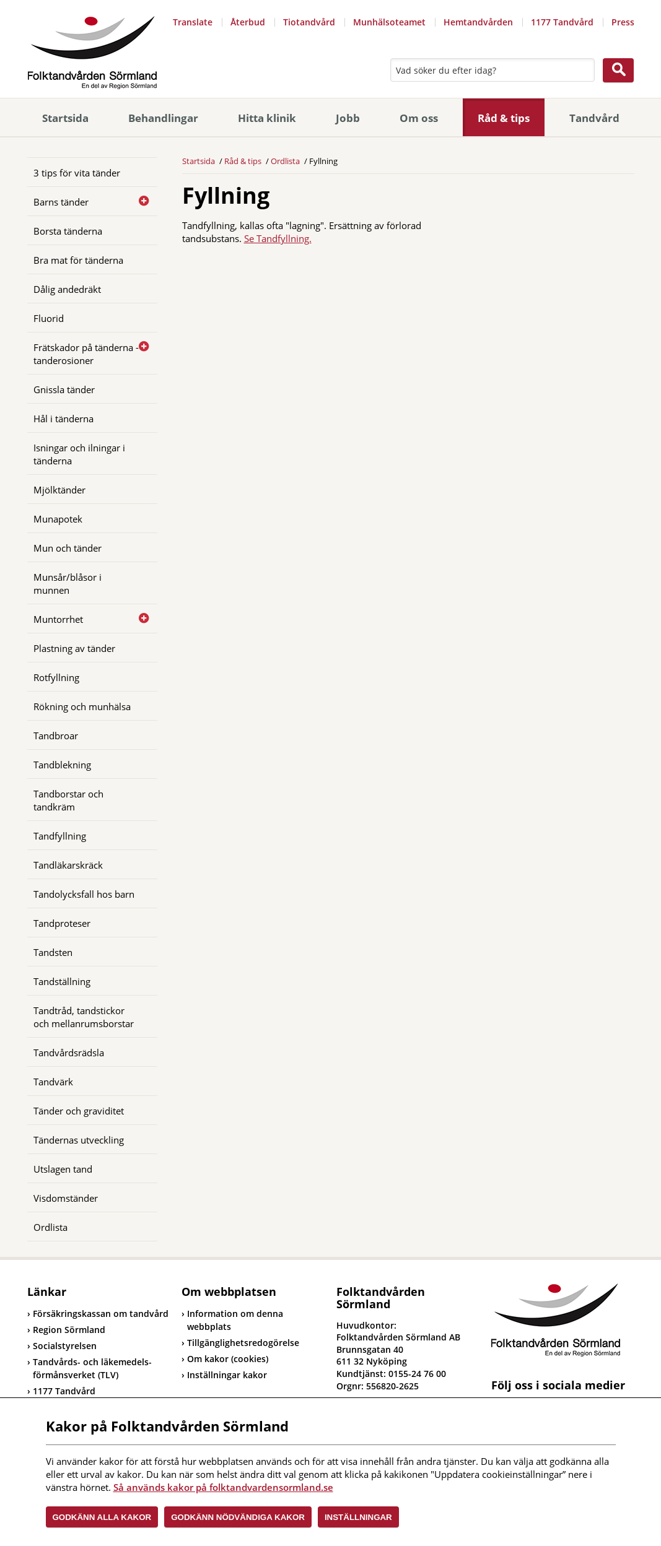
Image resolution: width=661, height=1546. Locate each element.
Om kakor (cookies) (227, 1359)
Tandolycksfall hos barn (83, 894)
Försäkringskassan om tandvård (98, 1313)
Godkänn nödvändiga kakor (238, 1517)
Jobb (348, 118)
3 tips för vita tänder (76, 173)
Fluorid (48, 318)
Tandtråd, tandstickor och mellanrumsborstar (83, 1017)
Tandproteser (61, 923)
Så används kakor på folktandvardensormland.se (223, 1487)
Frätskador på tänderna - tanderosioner (86, 354)
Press (622, 22)
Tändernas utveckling (78, 1140)
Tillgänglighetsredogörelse (243, 1342)
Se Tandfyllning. (278, 238)
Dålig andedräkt (67, 289)
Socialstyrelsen (62, 1346)
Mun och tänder (67, 548)
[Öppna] (138, 201)
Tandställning (61, 981)
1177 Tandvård (562, 22)
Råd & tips (504, 118)
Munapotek (57, 519)
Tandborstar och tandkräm (68, 800)
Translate (192, 22)
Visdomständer (65, 1198)
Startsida (65, 118)
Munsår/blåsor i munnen (67, 583)
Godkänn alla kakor (102, 1517)
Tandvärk (53, 1081)
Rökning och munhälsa (82, 706)
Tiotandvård (309, 22)
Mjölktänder (59, 490)
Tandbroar (55, 735)
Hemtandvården (478, 22)
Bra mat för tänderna (78, 260)
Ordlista (50, 1227)
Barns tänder (61, 202)
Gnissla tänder (64, 389)
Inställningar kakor (227, 1375)
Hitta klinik (267, 118)
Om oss (419, 118)
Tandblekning (62, 764)
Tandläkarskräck (68, 865)
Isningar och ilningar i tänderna (79, 454)
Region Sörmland (66, 1329)
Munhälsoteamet (389, 22)
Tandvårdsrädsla (68, 1052)
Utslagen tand (62, 1169)
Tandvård (594, 118)
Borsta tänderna (67, 231)
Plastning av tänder (74, 648)
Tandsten (52, 952)
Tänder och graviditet (78, 1111)
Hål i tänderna (63, 418)
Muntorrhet (58, 619)
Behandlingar (163, 118)
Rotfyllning (56, 677)
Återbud (247, 22)
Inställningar (358, 1517)
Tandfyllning (59, 836)
